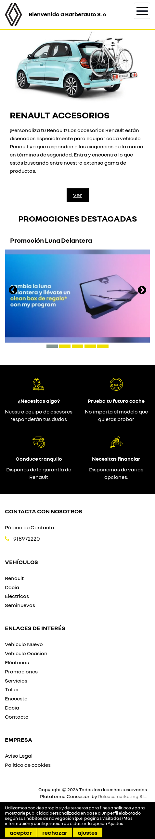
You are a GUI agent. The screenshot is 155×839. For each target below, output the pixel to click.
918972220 (26, 538)
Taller (12, 689)
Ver (77, 194)
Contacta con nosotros (43, 511)
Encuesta (16, 698)
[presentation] (13, 291)
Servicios (16, 680)
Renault (14, 578)
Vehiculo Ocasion (26, 653)
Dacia (12, 587)
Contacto (17, 716)
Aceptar (21, 832)
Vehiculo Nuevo (24, 644)
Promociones (21, 671)
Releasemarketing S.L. (122, 796)
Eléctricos (17, 596)
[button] (52, 346)
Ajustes (87, 832)
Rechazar (54, 832)
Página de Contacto (29, 527)
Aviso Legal (18, 755)
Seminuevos (20, 605)
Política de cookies (28, 765)
